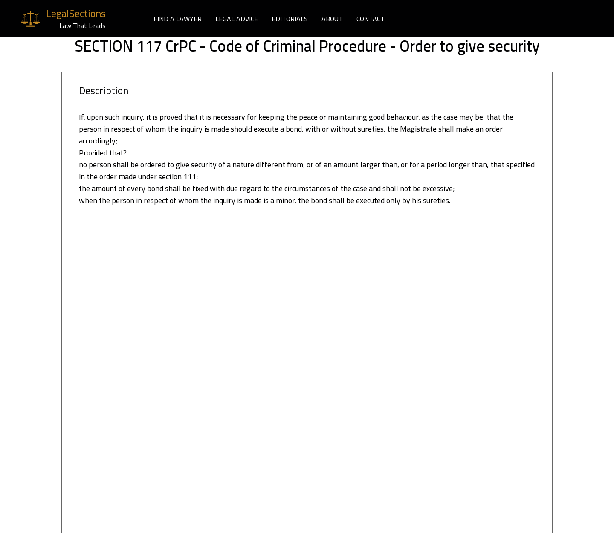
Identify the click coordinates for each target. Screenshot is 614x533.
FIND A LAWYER (178, 18)
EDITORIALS (290, 18)
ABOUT (332, 18)
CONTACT (370, 18)
